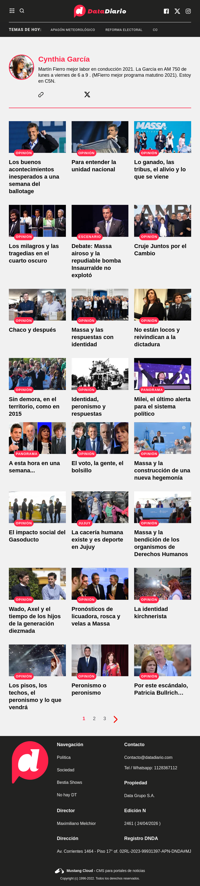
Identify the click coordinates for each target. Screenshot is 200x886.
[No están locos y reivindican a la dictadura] (162, 305)
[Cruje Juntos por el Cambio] (162, 221)
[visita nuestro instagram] (188, 11)
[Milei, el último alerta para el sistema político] (162, 374)
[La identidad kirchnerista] (162, 584)
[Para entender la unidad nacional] (100, 137)
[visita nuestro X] (177, 11)
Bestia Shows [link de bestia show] (69, 782)
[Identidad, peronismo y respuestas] (100, 374)
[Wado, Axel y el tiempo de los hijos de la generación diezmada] (37, 584)
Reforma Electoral (132, 30)
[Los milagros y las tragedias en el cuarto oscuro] (37, 221)
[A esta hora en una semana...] (37, 438)
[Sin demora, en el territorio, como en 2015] (37, 374)
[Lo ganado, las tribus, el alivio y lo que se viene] (162, 137)
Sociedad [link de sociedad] (65, 770)
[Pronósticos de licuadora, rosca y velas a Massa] (100, 584)
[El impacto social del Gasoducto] (37, 507)
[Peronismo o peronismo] (100, 660)
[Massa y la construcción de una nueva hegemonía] (162, 438)
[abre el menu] (12, 11)
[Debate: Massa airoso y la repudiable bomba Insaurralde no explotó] (100, 221)
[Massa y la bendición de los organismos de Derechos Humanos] (162, 507)
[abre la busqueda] (21, 11)
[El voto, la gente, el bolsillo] (100, 438)
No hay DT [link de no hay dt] (67, 795)
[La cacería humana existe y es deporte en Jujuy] (100, 507)
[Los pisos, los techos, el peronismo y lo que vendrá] (37, 660)
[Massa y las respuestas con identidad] (100, 305)
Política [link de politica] (64, 757)
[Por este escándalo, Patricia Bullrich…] (162, 660)
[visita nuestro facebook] (166, 11)
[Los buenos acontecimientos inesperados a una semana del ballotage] (37, 137)
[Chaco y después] (37, 305)
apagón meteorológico (81, 30)
